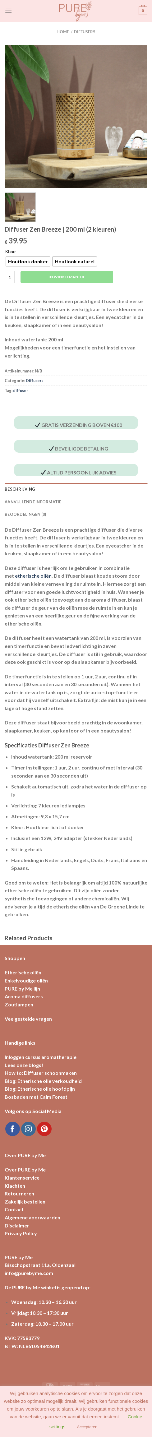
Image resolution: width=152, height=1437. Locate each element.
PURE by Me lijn (22, 988)
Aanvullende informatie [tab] (33, 501)
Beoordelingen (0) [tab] (25, 514)
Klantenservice (22, 1178)
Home (63, 31)
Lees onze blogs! (24, 1065)
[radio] (28, 261)
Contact (14, 1209)
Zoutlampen (19, 1004)
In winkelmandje (66, 277)
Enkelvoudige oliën (26, 980)
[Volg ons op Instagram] (28, 1129)
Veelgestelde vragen (28, 1019)
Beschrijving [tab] (20, 489)
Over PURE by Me (25, 1169)
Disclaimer (17, 1225)
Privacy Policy (21, 1233)
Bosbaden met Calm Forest (36, 1097)
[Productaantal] (10, 277)
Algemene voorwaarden (32, 1217)
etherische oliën (33, 576)
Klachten (15, 1186)
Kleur (10, 252)
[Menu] (8, 10)
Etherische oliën (23, 972)
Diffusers (84, 31)
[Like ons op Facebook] (12, 1129)
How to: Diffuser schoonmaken (41, 1073)
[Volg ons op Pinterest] (44, 1129)
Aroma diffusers (24, 996)
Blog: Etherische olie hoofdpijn (40, 1089)
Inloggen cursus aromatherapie (40, 1057)
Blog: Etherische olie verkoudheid (43, 1081)
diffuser (20, 390)
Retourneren (19, 1193)
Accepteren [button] (87, 1427)
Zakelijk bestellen (25, 1201)
